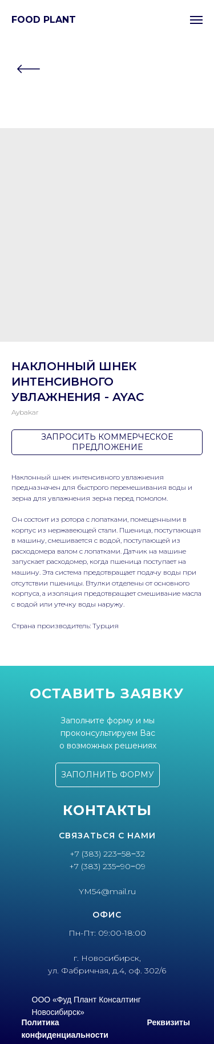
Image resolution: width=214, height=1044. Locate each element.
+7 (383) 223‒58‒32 (107, 854)
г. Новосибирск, (107, 958)
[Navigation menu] (196, 20)
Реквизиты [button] (168, 1022)
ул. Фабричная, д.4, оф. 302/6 (107, 970)
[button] (107, 775)
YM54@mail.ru (107, 891)
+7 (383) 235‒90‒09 (107, 866)
